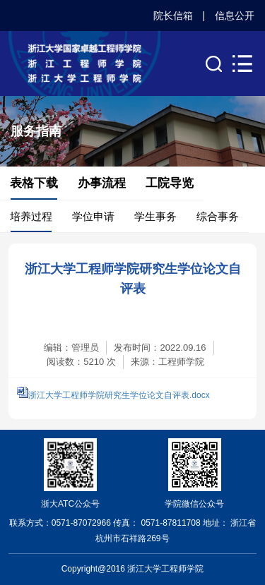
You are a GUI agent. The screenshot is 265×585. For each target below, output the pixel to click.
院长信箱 (173, 15)
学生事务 (155, 216)
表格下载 (34, 183)
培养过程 (31, 216)
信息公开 (234, 15)
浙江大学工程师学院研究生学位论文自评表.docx (119, 395)
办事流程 (102, 183)
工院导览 (170, 183)
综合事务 (217, 216)
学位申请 (93, 216)
